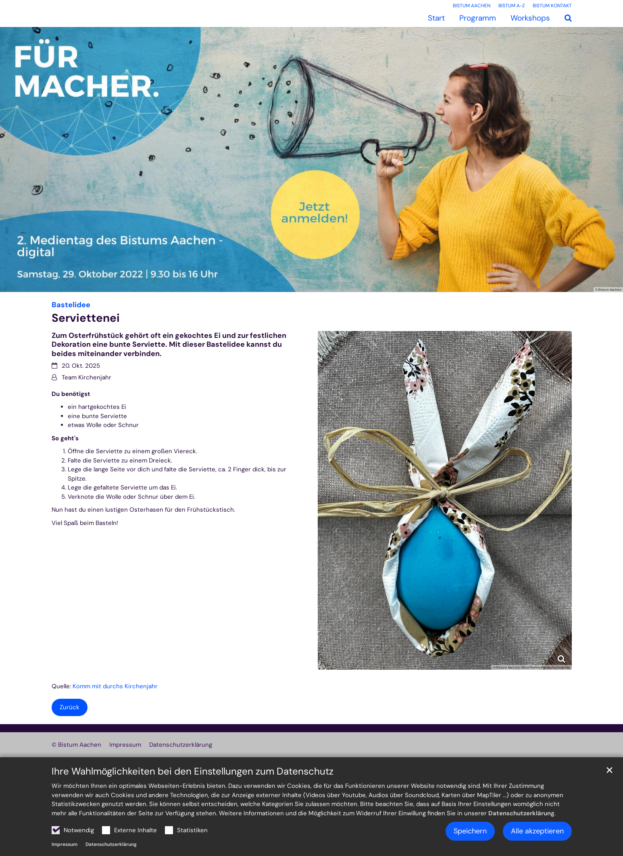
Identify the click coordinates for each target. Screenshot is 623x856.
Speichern (470, 831)
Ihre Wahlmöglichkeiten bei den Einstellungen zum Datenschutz (192, 771)
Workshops (530, 18)
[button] (568, 18)
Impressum (64, 844)
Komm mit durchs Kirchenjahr (115, 686)
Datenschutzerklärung (521, 813)
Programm (477, 18)
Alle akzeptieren (537, 831)
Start (436, 18)
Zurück (69, 707)
